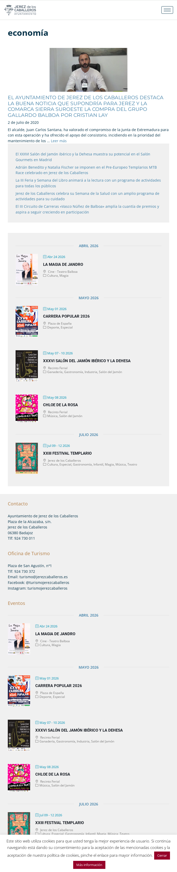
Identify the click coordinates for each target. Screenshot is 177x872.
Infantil (98, 464)
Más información (89, 864)
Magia (64, 275)
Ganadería (55, 372)
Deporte (53, 327)
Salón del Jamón (110, 372)
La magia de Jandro (63, 264)
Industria (91, 372)
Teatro (132, 464)
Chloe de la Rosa (60, 405)
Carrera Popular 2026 (66, 316)
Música (52, 416)
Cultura (52, 275)
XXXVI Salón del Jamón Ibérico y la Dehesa (87, 361)
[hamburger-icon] (167, 10)
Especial (67, 327)
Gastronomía (73, 372)
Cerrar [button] (162, 855)
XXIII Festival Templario (67, 453)
